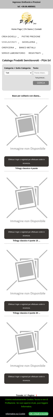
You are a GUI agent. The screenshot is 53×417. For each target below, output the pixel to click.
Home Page (16, 29)
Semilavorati (9, 41)
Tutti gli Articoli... (40, 78)
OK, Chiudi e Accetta (38, 414)
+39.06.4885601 (28, 6)
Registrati (35, 53)
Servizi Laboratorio (13, 53)
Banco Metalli (27, 47)
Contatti (38, 29)
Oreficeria (8, 47)
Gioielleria (28, 41)
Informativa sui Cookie (15, 414)
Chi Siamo (28, 29)
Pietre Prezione (31, 36)
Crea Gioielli (9, 36)
